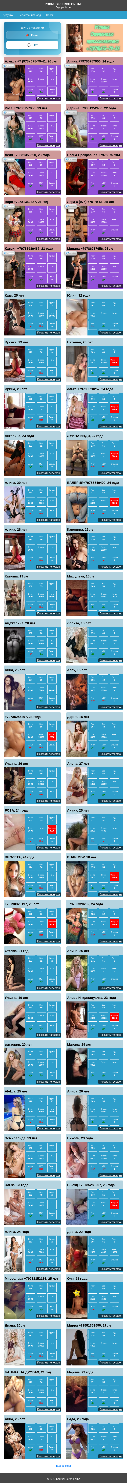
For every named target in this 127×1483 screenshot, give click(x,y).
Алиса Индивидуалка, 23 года (91, 997)
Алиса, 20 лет (78, 1091)
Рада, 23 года (78, 1419)
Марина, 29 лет (79, 1044)
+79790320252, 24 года (85, 904)
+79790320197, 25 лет (22, 904)
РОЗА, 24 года (16, 810)
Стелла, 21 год (17, 951)
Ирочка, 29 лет (16, 342)
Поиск (49, 15)
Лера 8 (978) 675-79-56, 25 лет (90, 202)
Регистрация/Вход (30, 15)
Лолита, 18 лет (79, 623)
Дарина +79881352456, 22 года (91, 108)
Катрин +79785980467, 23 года (29, 248)
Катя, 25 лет (14, 295)
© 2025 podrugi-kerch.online (63, 1479)
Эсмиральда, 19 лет (21, 1138)
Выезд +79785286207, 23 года (91, 1185)
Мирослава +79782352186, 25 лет (31, 1278)
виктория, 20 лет (18, 1044)
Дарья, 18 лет (78, 717)
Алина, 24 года (17, 1232)
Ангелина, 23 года (19, 436)
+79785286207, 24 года (23, 717)
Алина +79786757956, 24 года (90, 61)
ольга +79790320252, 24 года (90, 389)
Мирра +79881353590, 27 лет (90, 1325)
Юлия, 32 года (78, 295)
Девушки (8, 15)
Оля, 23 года (77, 1278)
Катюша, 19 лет (17, 576)
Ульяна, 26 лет (16, 763)
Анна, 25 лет (15, 670)
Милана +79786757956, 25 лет (91, 248)
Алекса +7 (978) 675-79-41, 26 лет (31, 61)
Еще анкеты (63, 1465)
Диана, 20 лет (16, 1325)
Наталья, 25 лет (80, 342)
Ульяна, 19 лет (16, 997)
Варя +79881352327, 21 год (26, 202)
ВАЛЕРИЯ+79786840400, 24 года (93, 482)
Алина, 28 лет (16, 529)
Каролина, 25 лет (81, 529)
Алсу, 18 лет (77, 670)
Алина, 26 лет (78, 951)
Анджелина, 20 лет (20, 623)
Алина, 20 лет (16, 482)
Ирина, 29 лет (16, 389)
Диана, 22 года (79, 1232)
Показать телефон (48, 98)
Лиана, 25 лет (78, 810)
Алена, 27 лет (78, 763)
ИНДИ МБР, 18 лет (81, 857)
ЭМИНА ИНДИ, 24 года (85, 436)
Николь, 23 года (80, 1138)
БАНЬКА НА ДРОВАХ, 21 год (28, 1372)
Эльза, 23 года (16, 1185)
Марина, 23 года (80, 1372)
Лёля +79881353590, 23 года (27, 155)
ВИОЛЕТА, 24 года (19, 857)
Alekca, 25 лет (16, 1091)
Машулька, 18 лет (81, 576)
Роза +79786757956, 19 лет (26, 108)
